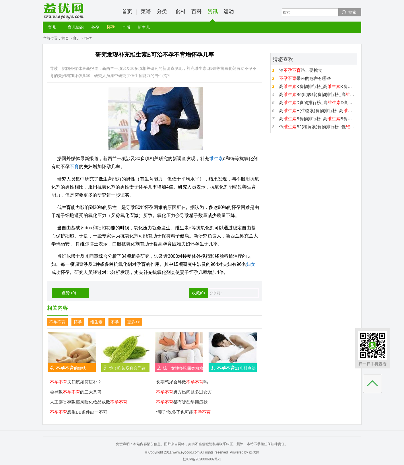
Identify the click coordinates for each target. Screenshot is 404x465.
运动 (229, 11)
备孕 (95, 27)
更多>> (133, 322)
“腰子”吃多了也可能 (183, 412)
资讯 (212, 15)
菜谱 (146, 11)
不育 (74, 166)
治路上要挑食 (300, 70)
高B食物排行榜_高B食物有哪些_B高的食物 (317, 118)
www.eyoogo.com (185, 452)
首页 (127, 11)
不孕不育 (57, 322)
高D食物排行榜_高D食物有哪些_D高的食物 (317, 102)
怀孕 (111, 27)
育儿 (52, 27)
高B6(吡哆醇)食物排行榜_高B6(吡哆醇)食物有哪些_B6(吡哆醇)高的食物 (317, 94)
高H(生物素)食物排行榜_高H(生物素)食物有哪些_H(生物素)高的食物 (317, 110)
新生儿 (144, 27)
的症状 (67, 367)
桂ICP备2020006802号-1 (202, 459)
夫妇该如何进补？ (76, 381)
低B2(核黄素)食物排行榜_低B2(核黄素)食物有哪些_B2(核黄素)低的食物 (317, 126)
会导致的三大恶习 (76, 391)
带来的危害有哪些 (305, 78)
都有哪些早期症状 (182, 401)
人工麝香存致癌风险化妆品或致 (88, 401)
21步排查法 (232, 367)
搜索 (352, 12)
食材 (180, 11)
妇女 (250, 264)
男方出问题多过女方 (184, 391)
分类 (162, 11)
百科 (196, 11)
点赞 (69, 293)
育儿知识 (76, 27)
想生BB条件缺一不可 (78, 412)
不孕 (115, 322)
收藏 (198, 293)
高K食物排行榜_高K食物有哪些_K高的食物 (317, 86)
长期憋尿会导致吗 (182, 381)
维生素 (216, 158)
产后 (126, 27)
